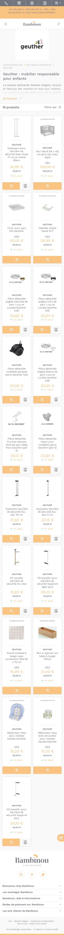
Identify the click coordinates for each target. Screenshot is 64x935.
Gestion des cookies (38, 924)
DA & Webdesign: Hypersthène (18, 929)
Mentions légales (21, 921)
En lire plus (10, 98)
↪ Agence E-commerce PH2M (46, 929)
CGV (10, 921)
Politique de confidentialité (42, 921)
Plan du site (22, 924)
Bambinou (32, 23)
